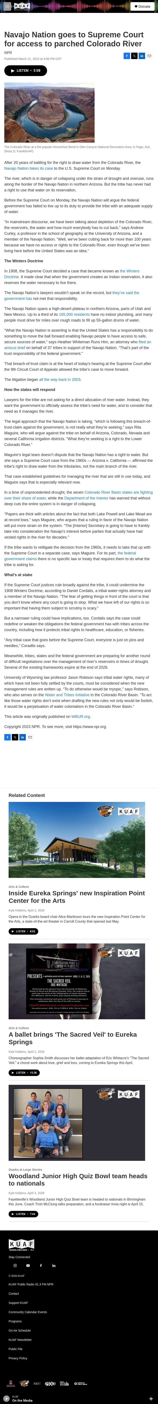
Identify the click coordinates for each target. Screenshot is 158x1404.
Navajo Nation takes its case (28, 168)
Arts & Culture (19, 886)
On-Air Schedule (20, 1330)
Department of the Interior (86, 498)
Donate (144, 6)
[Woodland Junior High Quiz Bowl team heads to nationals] (77, 1123)
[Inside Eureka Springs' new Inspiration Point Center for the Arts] (77, 840)
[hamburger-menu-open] (7, 6)
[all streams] (152, 1398)
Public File (16, 1349)
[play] (6, 1398)
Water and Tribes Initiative (67, 695)
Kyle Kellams (17, 910)
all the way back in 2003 (59, 379)
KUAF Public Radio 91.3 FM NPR (31, 1284)
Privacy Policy (18, 1358)
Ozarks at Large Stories (25, 1169)
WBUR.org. (81, 716)
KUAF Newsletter (20, 1339)
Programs (15, 1321)
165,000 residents (74, 314)
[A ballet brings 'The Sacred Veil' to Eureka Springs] (77, 981)
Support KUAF (18, 1303)
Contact (14, 1293)
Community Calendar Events (28, 1312)
